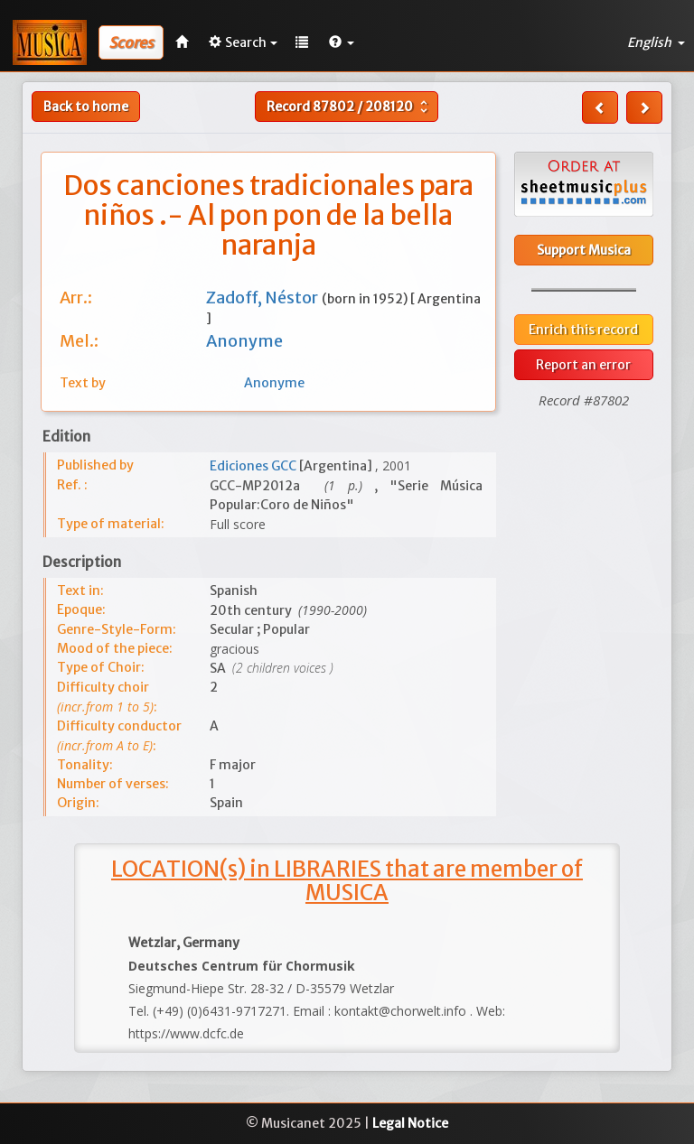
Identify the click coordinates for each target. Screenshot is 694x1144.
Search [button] (243, 42)
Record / (349, 106)
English (656, 42)
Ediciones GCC (254, 466)
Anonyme (244, 340)
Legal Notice (410, 1123)
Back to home (85, 106)
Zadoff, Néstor (263, 297)
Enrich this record (583, 329)
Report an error (583, 365)
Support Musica (584, 250)
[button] (341, 42)
